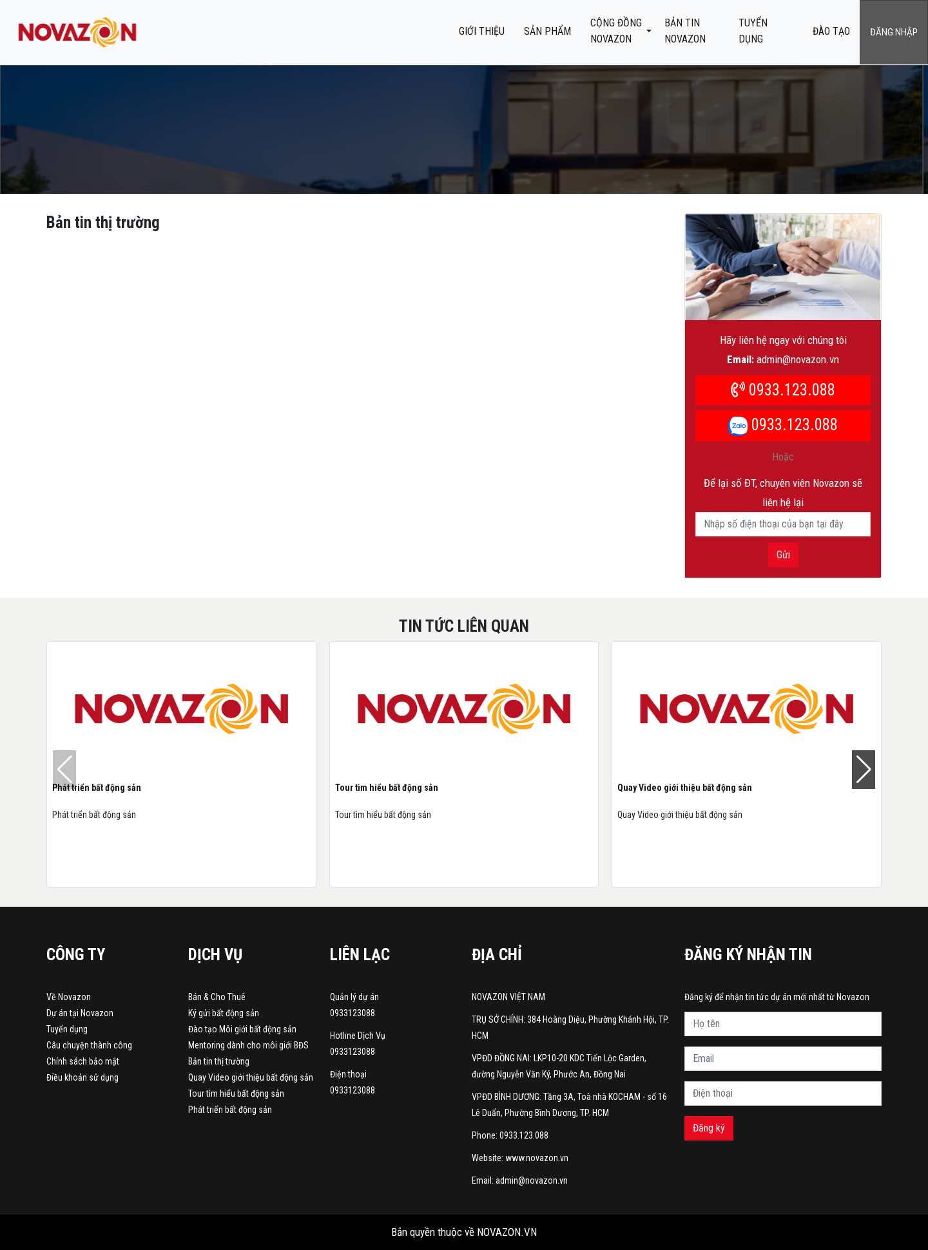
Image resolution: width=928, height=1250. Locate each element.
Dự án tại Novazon (79, 1013)
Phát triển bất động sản (96, 787)
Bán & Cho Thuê (217, 997)
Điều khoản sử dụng (82, 1077)
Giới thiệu (482, 31)
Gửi (783, 555)
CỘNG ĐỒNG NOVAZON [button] (616, 31)
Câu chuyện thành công (89, 1045)
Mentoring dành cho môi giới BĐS (248, 1045)
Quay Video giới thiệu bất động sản (684, 787)
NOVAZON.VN (507, 1232)
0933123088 (352, 1013)
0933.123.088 (783, 390)
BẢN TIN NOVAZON (685, 31)
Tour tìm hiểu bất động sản (386, 787)
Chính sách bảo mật (82, 1061)
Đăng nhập (894, 32)
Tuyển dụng (753, 31)
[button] (863, 769)
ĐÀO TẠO (831, 31)
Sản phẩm (547, 31)
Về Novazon (68, 997)
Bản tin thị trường (218, 1061)
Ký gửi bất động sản (223, 1013)
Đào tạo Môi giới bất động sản (242, 1029)
